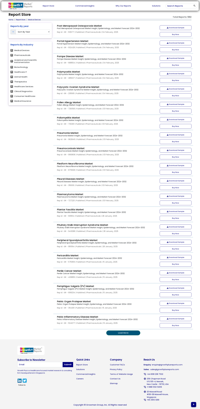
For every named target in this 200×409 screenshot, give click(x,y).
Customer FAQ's (117, 364)
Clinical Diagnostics (23, 91)
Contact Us (115, 378)
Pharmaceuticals (22, 55)
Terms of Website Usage (121, 374)
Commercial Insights (84, 6)
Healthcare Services (23, 86)
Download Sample (175, 28)
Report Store (48, 6)
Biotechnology (21, 67)
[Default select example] (33, 31)
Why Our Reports (123, 6)
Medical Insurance (22, 101)
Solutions (156, 6)
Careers (80, 378)
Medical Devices (21, 50)
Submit (68, 364)
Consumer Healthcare (24, 96)
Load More (123, 332)
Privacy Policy (116, 369)
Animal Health (20, 76)
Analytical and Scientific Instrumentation (25, 61)
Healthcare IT (20, 72)
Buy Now (175, 34)
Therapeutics (20, 81)
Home (11, 20)
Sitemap (114, 383)
